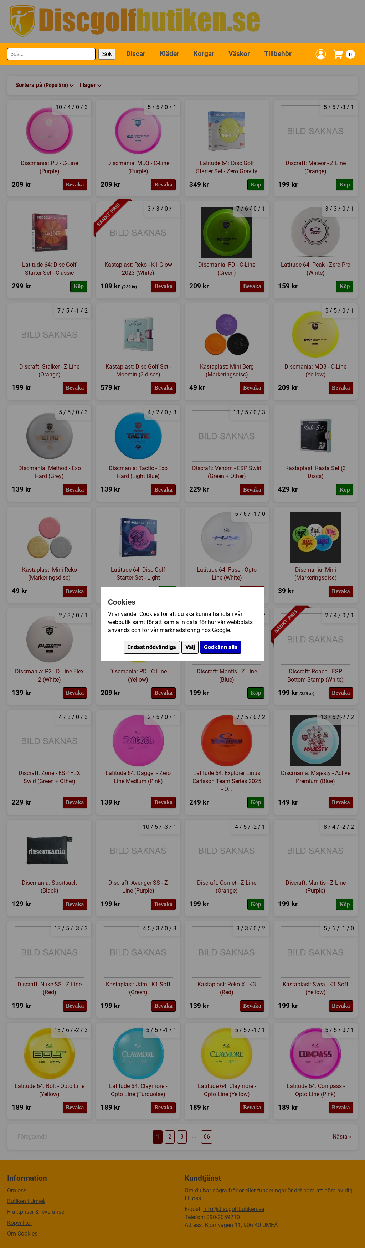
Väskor (239, 54)
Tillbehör (278, 54)
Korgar (204, 54)
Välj (190, 647)
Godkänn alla (221, 647)
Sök (107, 54)
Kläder (169, 54)
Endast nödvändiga (151, 647)
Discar (135, 54)
